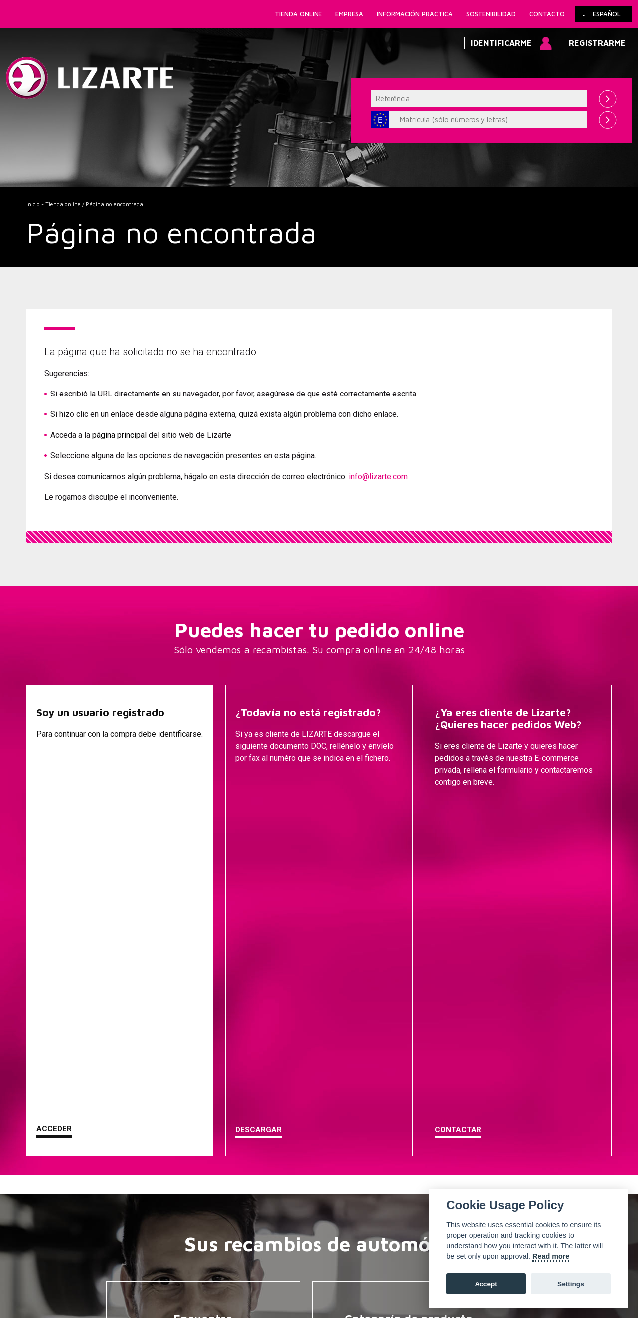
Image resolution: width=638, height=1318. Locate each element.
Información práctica (415, 14)
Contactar (458, 806)
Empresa (349, 14)
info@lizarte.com (378, 476)
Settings (570, 1284)
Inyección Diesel (411, 1099)
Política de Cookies (142, 1268)
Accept (486, 1284)
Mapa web (365, 1268)
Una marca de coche (205, 1028)
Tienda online (298, 14)
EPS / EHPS (412, 1057)
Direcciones (411, 1028)
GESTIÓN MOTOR (411, 1114)
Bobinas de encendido (411, 1171)
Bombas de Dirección (412, 1043)
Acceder (54, 805)
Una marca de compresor (206, 1043)
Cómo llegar (274, 1268)
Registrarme (597, 42)
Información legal (213, 1268)
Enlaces (87, 1268)
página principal (119, 435)
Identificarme (501, 42)
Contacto (547, 14)
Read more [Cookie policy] (550, 1256)
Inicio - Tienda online (53, 204)
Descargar (258, 806)
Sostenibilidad (491, 14)
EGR (411, 1156)
